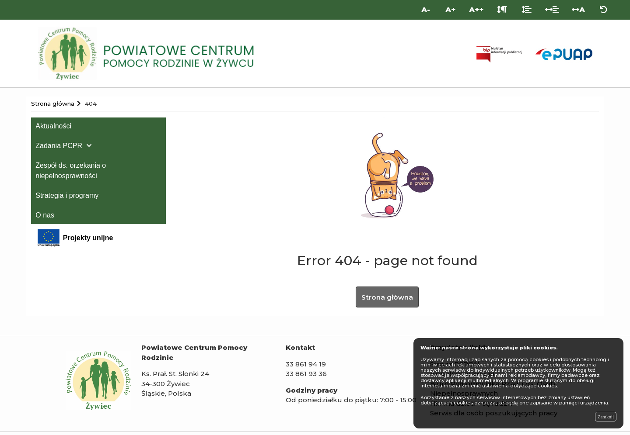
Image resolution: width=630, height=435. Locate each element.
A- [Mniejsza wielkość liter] (425, 9)
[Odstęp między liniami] (526, 10)
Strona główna (387, 298)
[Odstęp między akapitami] (502, 10)
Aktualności (53, 126)
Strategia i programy (66, 195)
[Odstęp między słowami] (552, 10)
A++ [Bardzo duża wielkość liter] (476, 9)
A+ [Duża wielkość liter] (450, 9)
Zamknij (606, 416)
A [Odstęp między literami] (578, 9)
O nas (44, 215)
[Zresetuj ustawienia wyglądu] (603, 10)
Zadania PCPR (58, 145)
